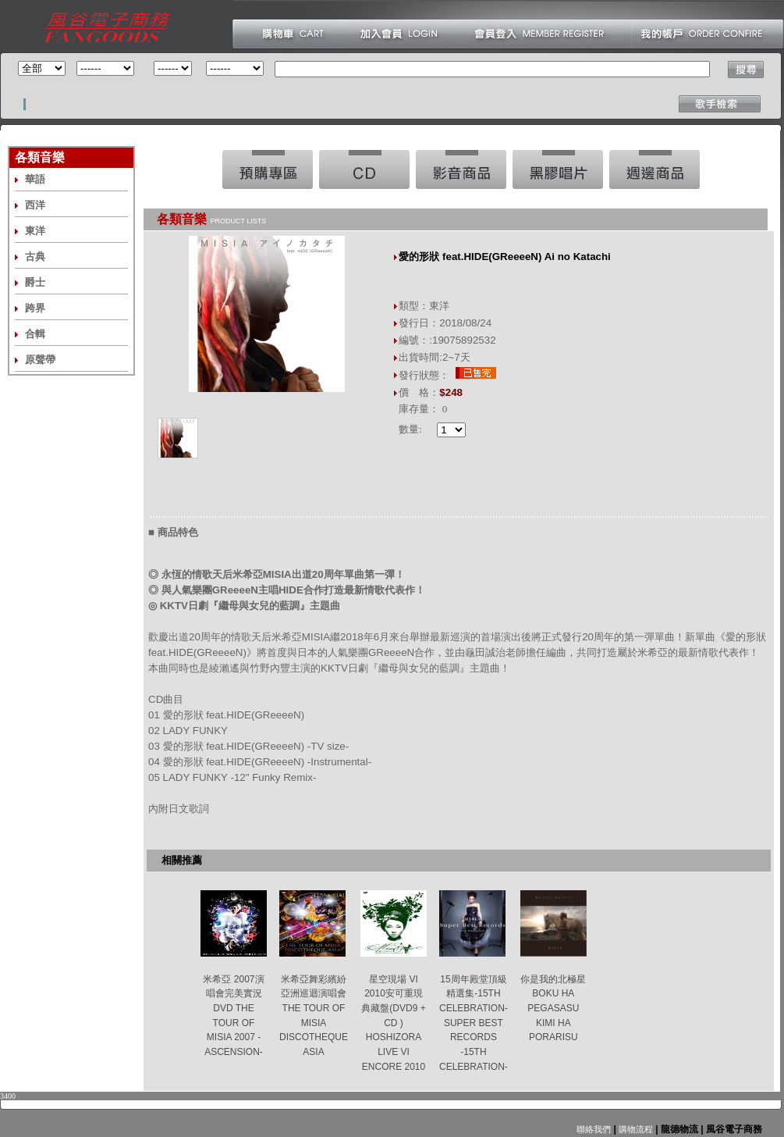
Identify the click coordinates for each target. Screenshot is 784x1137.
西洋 (35, 205)
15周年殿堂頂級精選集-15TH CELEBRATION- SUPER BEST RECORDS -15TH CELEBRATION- (473, 1023)
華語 (35, 179)
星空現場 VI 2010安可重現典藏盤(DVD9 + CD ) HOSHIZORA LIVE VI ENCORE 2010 (393, 1023)
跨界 (35, 308)
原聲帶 (40, 359)
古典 (35, 256)
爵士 (35, 282)
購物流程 (634, 1129)
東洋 (35, 231)
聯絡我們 (593, 1129)
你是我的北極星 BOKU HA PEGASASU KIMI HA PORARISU (553, 1008)
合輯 (35, 334)
